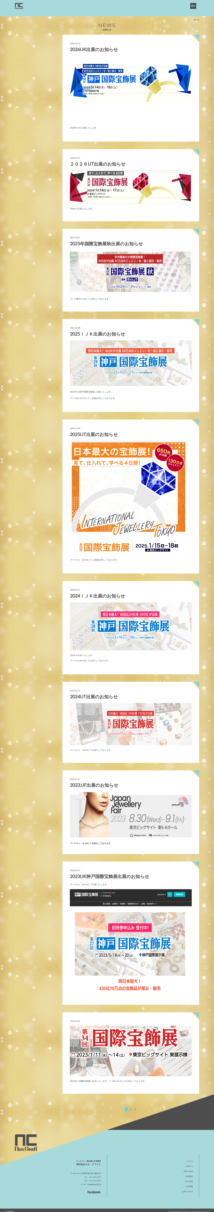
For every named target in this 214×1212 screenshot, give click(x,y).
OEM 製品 (189, 1178)
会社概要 (189, 1183)
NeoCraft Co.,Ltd (187, 1208)
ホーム (196, 15)
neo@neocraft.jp (94, 1181)
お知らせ (189, 1163)
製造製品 (189, 1173)
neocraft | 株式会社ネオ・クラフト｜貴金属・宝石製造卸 (19, 6)
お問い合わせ (187, 1188)
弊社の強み (188, 1168)
